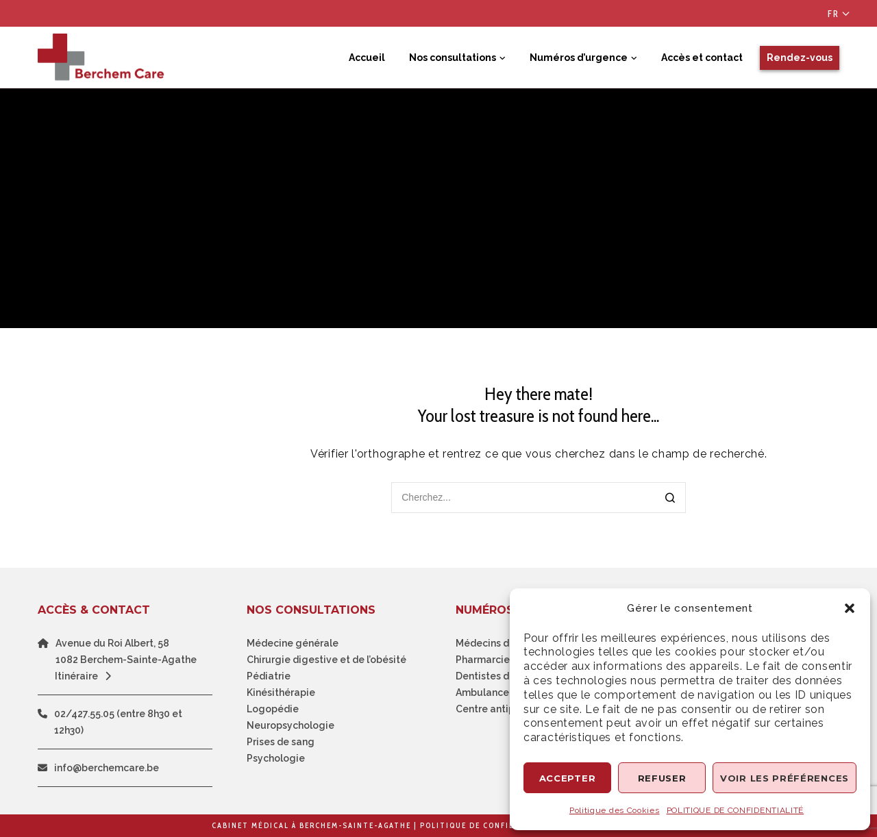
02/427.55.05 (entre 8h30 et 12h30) (118, 722)
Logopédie (273, 708)
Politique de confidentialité (490, 825)
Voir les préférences (784, 778)
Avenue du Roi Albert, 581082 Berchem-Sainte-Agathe (126, 651)
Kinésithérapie (281, 692)
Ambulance (482, 692)
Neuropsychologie (290, 725)
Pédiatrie (269, 676)
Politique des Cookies (614, 810)
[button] (849, 608)
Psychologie (276, 758)
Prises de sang (280, 741)
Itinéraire (86, 676)
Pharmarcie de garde (505, 659)
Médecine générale (292, 643)
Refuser (662, 778)
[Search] (670, 499)
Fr (833, 13)
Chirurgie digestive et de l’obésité (326, 659)
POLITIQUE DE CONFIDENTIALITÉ (735, 810)
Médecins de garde (501, 643)
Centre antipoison (498, 708)
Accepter (567, 778)
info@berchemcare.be (106, 767)
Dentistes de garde (501, 676)
